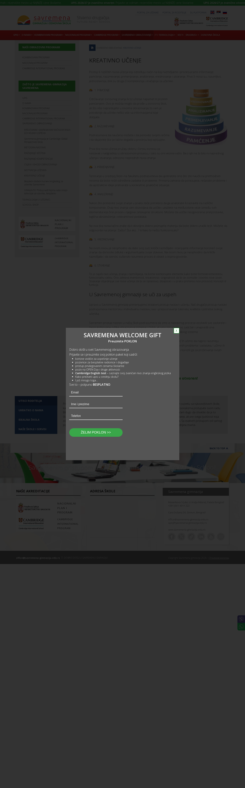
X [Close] (176, 331)
